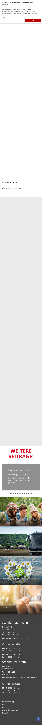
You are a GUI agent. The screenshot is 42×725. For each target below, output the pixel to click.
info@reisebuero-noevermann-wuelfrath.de (21, 677)
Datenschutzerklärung (10, 710)
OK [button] (33, 20)
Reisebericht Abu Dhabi (19, 470)
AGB (3, 704)
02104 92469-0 (11, 632)
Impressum (6, 707)
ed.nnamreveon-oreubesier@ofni (18, 638)
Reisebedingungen (8, 702)
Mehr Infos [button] (6, 18)
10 (31, 493)
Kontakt (5, 713)
